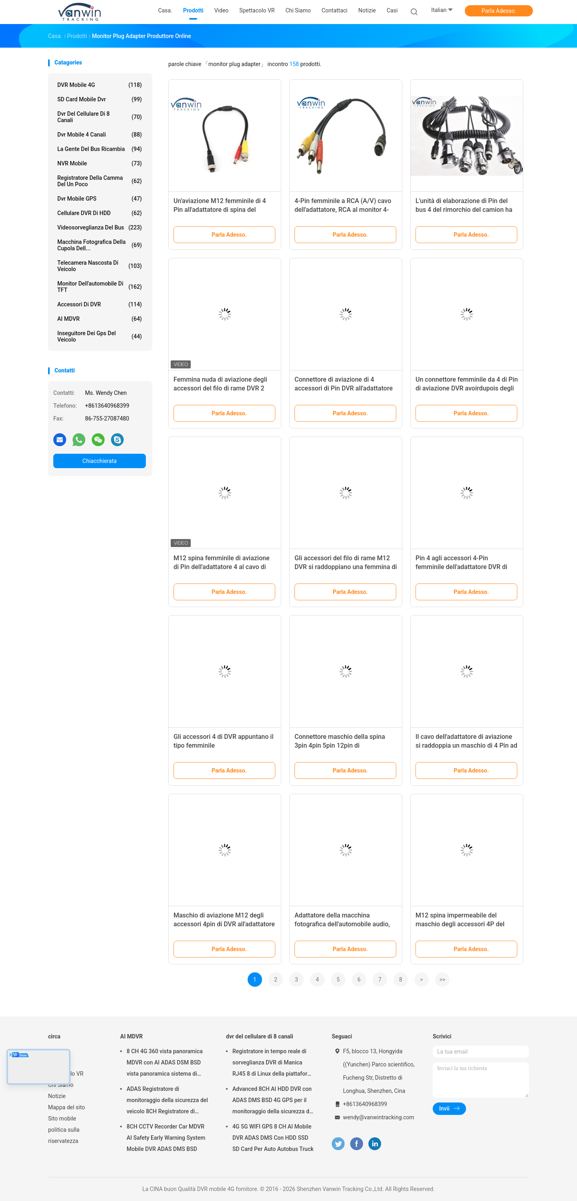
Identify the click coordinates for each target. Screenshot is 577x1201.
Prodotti (58, 1062)
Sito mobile (62, 1118)
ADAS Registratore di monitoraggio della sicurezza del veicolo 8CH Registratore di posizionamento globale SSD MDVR (167, 1101)
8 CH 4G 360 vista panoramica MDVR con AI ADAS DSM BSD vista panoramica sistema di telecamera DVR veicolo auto (165, 1063)
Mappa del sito (66, 1107)
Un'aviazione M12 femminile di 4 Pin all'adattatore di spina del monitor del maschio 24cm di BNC (222, 209)
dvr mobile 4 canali (99, 135)
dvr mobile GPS (99, 199)
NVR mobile (99, 163)
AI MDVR (99, 319)
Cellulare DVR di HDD (99, 213)
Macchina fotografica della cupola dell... (99, 245)
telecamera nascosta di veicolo (99, 266)
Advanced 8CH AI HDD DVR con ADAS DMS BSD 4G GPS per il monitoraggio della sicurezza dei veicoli (273, 1101)
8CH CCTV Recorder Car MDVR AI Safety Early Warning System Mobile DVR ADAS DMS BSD (166, 1137)
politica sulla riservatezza (63, 1135)
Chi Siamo (60, 1085)
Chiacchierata (100, 461)
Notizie (57, 1096)
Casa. (55, 1051)
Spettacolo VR (65, 1073)
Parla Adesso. (499, 11)
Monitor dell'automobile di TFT (99, 286)
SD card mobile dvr (99, 99)
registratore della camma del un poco (99, 181)
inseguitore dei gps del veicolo (99, 336)
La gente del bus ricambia (99, 149)
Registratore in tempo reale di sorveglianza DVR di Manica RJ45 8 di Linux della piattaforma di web (273, 1063)
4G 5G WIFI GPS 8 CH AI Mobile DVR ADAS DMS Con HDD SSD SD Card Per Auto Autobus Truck (273, 1137)
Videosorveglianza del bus (99, 227)
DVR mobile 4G (99, 85)
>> (443, 979)
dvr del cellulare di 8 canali (99, 117)
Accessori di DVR (99, 304)
